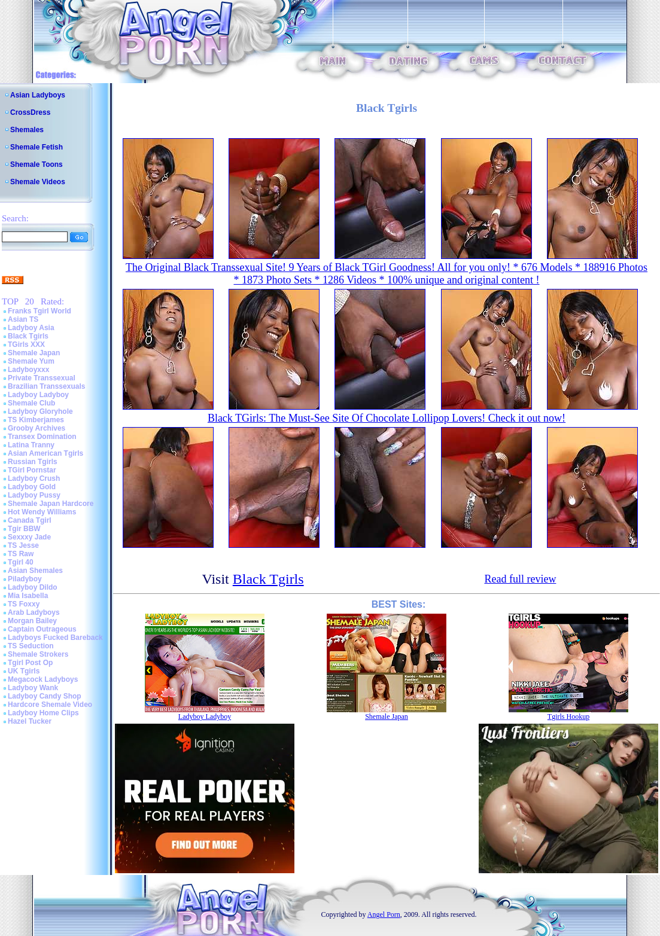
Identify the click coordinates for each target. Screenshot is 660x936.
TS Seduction (31, 646)
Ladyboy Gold (32, 487)
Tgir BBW (24, 529)
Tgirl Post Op (30, 662)
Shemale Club (31, 403)
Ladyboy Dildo (32, 587)
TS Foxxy (23, 604)
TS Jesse (23, 545)
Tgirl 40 (21, 562)
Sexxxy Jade (29, 537)
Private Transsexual (41, 378)
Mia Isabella (28, 596)
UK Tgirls (23, 671)
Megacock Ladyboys (43, 679)
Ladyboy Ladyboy (38, 395)
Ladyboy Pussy (34, 495)
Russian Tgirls (32, 462)
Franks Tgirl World (39, 311)
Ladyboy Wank (33, 688)
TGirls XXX (26, 344)
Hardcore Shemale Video (50, 704)
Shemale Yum (31, 361)
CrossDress (30, 112)
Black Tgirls (28, 336)
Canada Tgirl (29, 520)
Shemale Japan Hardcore (50, 503)
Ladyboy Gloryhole (40, 411)
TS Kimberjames (36, 420)
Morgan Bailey (32, 621)
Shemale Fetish (36, 147)
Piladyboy (25, 579)
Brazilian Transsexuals (46, 386)
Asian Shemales (35, 570)
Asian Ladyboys (37, 95)
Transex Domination (42, 436)
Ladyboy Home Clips (43, 713)
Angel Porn (383, 914)
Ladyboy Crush (34, 478)
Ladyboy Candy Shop (44, 696)
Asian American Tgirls (45, 453)
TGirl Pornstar (32, 470)
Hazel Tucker (29, 721)
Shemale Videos (37, 182)
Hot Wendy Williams (42, 512)
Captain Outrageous (42, 629)
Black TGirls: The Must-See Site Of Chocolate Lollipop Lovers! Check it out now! (386, 418)
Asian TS (23, 319)
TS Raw (21, 554)
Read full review (520, 579)
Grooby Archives (36, 428)
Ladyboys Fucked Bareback (55, 637)
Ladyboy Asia (31, 328)
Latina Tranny (31, 445)
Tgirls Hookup (568, 716)
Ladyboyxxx (28, 369)
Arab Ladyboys (34, 612)
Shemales (27, 130)
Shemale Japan (34, 353)
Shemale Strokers (38, 654)
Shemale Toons (36, 164)
